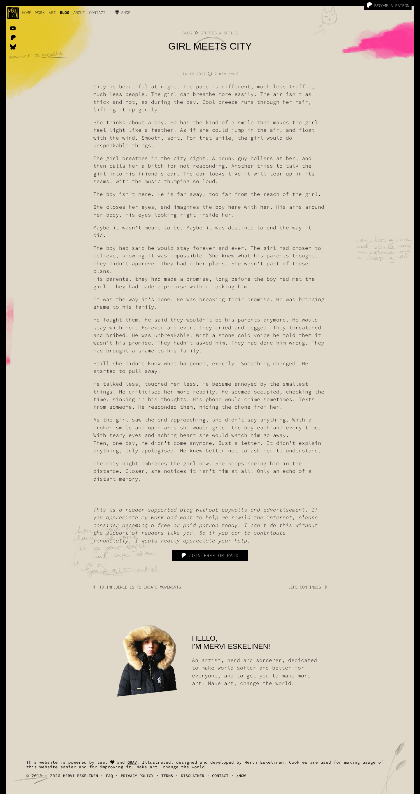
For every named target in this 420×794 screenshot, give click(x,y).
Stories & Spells (219, 33)
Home (26, 12)
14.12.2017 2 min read (210, 73)
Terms (167, 775)
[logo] (13, 13)
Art (52, 12)
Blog (64, 12)
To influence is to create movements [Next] (137, 587)
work (40, 12)
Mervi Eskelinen (80, 775)
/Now (241, 775)
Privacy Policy (137, 775)
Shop (123, 12)
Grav (132, 762)
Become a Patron (388, 5)
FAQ (109, 775)
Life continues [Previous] (307, 587)
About (79, 12)
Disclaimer (192, 775)
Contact (97, 12)
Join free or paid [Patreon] (210, 555)
